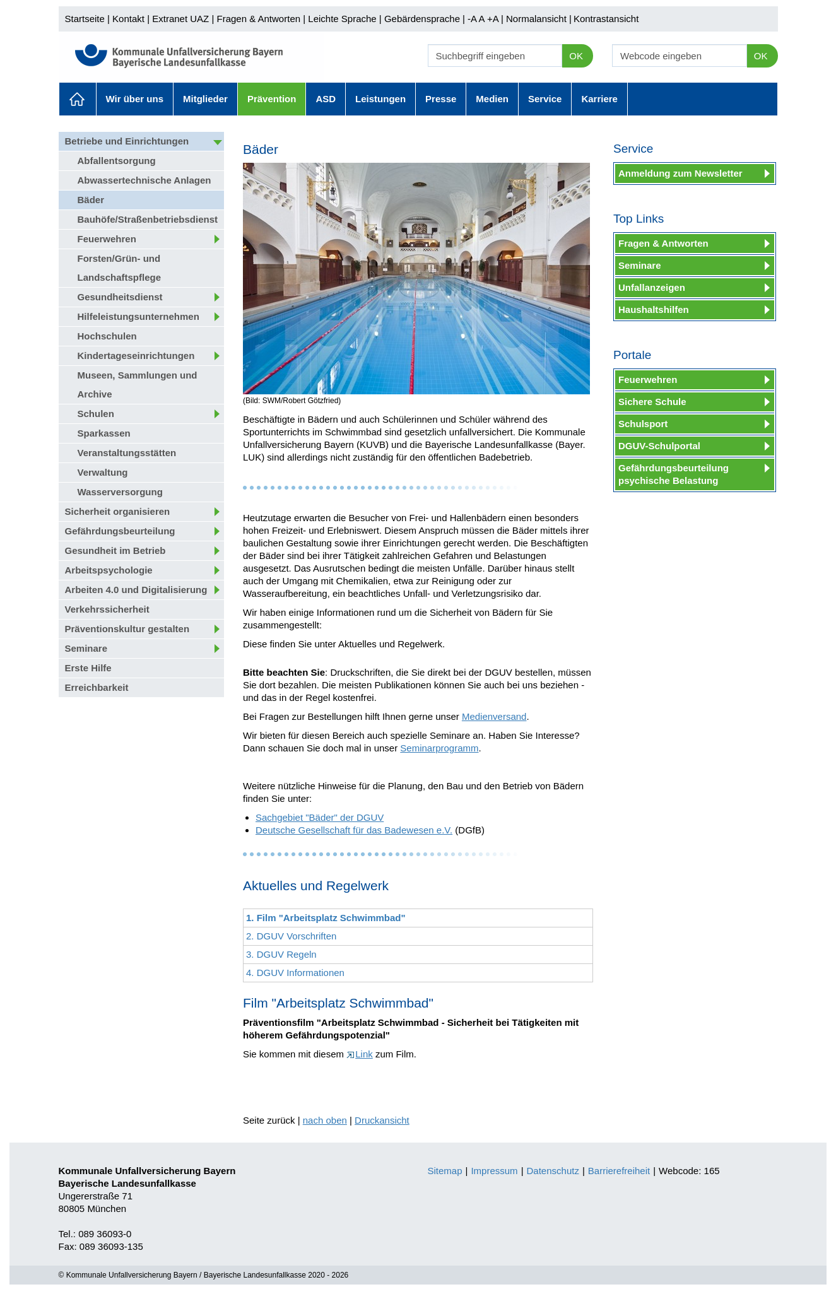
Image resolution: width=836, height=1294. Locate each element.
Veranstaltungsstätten (127, 452)
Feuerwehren (107, 238)
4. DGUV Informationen (295, 972)
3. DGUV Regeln (281, 954)
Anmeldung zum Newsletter (680, 173)
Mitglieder (205, 98)
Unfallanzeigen (651, 287)
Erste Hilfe (88, 667)
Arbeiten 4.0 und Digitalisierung (136, 589)
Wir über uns (135, 98)
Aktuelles (78, 99)
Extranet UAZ (180, 18)
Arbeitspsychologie (109, 570)
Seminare (86, 648)
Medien (492, 98)
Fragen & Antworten (258, 18)
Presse (440, 98)
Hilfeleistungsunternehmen (138, 316)
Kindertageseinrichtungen (136, 355)
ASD (325, 98)
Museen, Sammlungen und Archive (137, 384)
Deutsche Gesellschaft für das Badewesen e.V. (354, 830)
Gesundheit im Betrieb (115, 550)
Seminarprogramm (439, 748)
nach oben (325, 1120)
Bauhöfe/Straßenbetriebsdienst (148, 219)
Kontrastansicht (606, 18)
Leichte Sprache (342, 18)
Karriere (599, 98)
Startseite (85, 18)
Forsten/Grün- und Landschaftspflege (120, 268)
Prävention (272, 98)
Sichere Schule (652, 401)
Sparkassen (104, 433)
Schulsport (643, 423)
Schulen (96, 413)
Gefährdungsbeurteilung (120, 531)
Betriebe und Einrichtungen (127, 141)
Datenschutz (553, 1170)
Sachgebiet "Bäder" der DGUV (320, 817)
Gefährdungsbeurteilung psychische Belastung (673, 474)
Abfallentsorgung (117, 160)
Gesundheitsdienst (120, 296)
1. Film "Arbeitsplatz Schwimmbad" (326, 917)
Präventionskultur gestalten (127, 628)
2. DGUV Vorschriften (291, 936)
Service (545, 98)
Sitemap (445, 1170)
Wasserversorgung (120, 491)
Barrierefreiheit (619, 1170)
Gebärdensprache (422, 18)
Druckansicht (382, 1120)
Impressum (494, 1170)
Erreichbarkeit (97, 687)
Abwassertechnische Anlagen (144, 180)
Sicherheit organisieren (117, 511)
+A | (494, 18)
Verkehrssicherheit (107, 609)
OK (576, 55)
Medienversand (494, 716)
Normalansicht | (539, 18)
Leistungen (380, 98)
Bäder (91, 199)
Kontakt (128, 18)
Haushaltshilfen (653, 309)
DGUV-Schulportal (659, 445)
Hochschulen (107, 336)
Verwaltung (103, 472)
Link (359, 1054)
